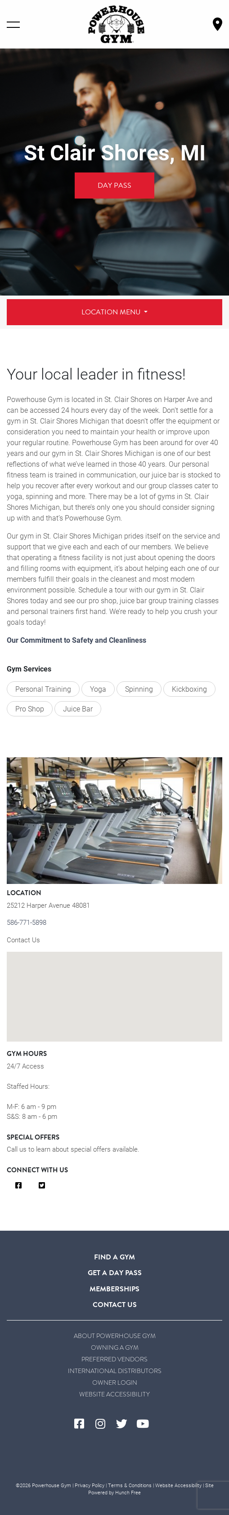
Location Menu (111, 312)
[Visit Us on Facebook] (18, 1186)
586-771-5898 (26, 922)
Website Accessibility (114, 1394)
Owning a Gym (115, 1347)
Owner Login (114, 1382)
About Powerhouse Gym (115, 1336)
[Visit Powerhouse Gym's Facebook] (82, 1424)
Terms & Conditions (130, 1485)
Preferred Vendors (114, 1359)
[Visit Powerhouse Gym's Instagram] (103, 1424)
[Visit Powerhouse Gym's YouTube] (146, 1424)
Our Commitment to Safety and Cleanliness (76, 640)
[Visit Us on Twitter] (42, 1186)
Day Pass (114, 185)
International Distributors (115, 1371)
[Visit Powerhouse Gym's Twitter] (125, 1424)
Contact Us (23, 939)
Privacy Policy (89, 1485)
